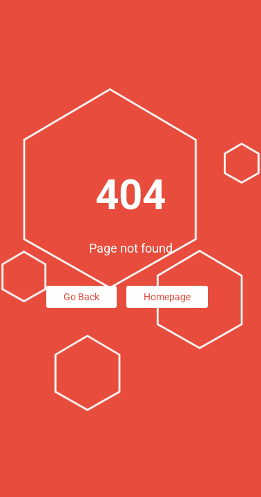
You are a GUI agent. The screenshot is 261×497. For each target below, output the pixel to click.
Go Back (81, 296)
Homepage (167, 296)
